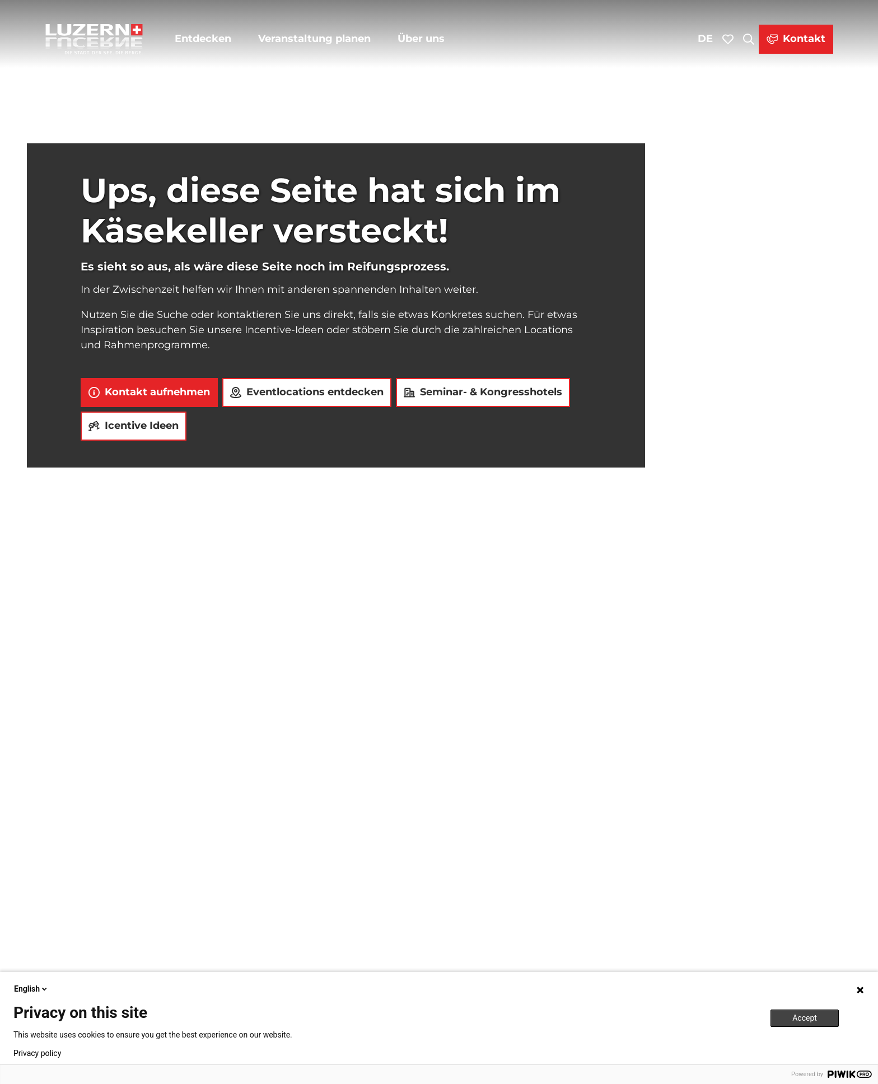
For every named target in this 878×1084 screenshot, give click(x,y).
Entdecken (203, 38)
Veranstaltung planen (314, 38)
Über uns (421, 38)
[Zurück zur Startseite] (94, 39)
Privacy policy (37, 1053)
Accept (804, 1017)
